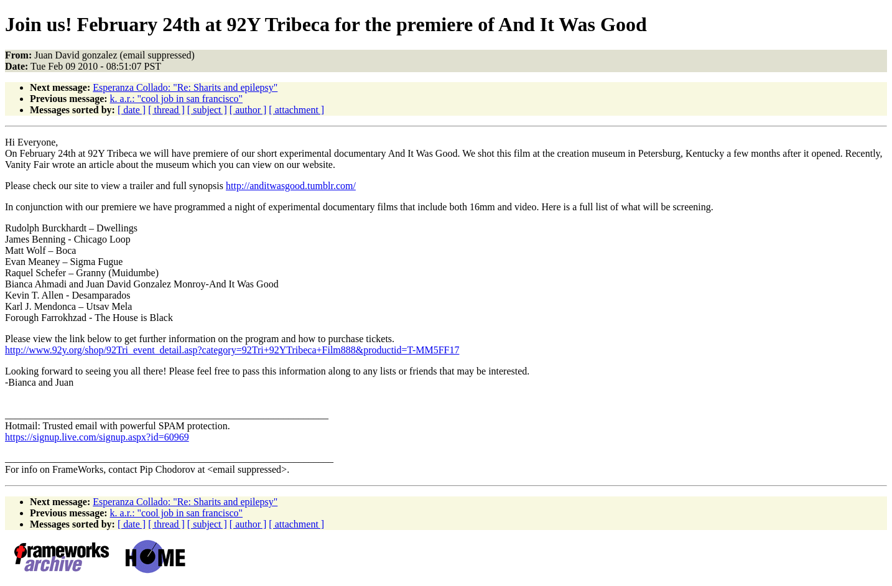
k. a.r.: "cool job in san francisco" (176, 98)
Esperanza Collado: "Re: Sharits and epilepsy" (185, 87)
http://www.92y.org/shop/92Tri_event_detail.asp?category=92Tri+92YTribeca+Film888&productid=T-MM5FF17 (232, 350)
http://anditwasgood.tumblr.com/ (291, 185)
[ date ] (132, 110)
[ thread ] (166, 110)
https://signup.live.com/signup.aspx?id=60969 (97, 437)
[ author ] (248, 110)
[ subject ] (207, 110)
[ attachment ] (296, 110)
